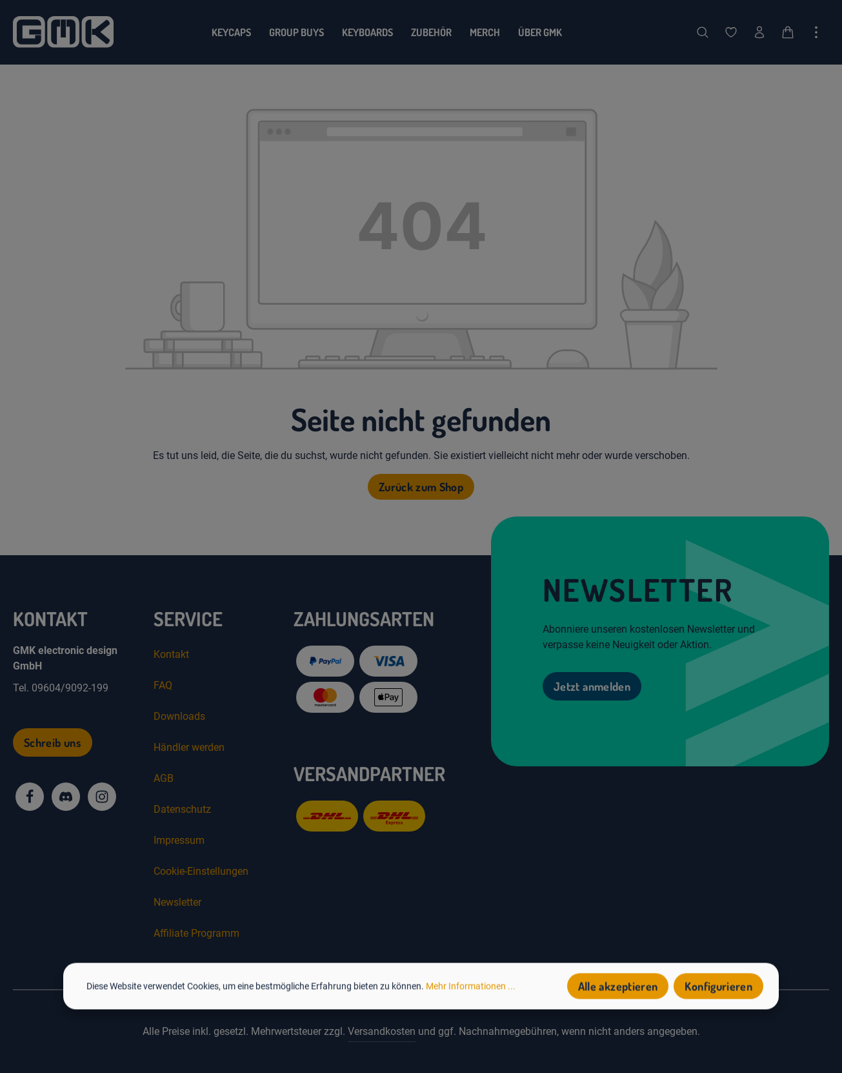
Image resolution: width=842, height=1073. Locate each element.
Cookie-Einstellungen (201, 871)
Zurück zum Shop (421, 487)
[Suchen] (703, 32)
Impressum (179, 840)
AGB (164, 778)
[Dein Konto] (759, 32)
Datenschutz (182, 809)
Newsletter (177, 902)
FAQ (163, 685)
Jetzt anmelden (592, 686)
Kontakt (171, 654)
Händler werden (189, 747)
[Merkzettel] (731, 32)
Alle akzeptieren (618, 989)
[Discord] (66, 796)
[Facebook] (29, 796)
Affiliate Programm (196, 933)
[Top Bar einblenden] (816, 32)
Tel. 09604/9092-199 (60, 688)
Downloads (179, 716)
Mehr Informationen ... (471, 988)
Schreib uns (52, 742)
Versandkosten (382, 1031)
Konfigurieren (718, 989)
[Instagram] (102, 796)
